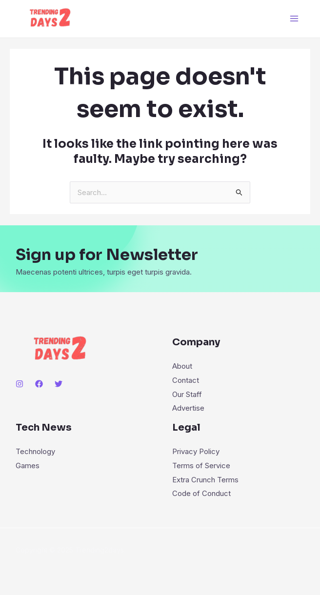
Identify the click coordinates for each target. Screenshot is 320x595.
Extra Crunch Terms (205, 476)
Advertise (188, 407)
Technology (35, 450)
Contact (185, 379)
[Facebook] (39, 384)
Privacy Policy (196, 450)
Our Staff (187, 393)
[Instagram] (19, 384)
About (182, 366)
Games (28, 463)
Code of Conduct (201, 490)
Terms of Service (201, 463)
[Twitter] (58, 384)
